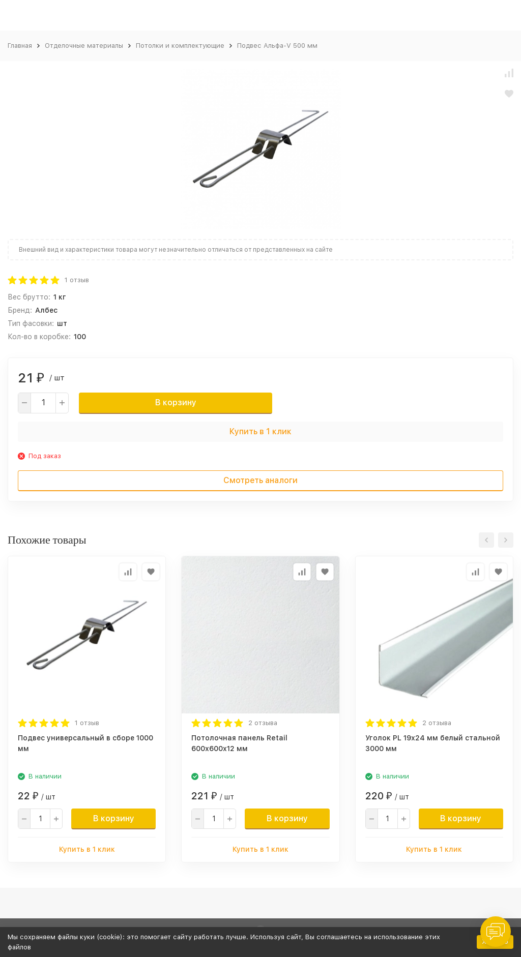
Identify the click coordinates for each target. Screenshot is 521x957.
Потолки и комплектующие (180, 45)
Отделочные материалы (84, 45)
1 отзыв (77, 280)
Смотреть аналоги (260, 480)
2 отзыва (262, 723)
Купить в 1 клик (260, 431)
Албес (46, 310)
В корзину (175, 402)
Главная (20, 45)
